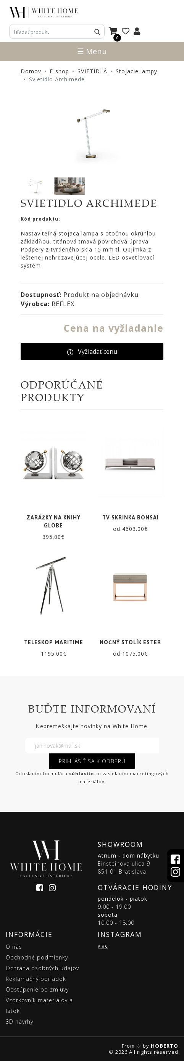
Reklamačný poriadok (36, 978)
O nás (14, 946)
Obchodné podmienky (37, 957)
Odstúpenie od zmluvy (37, 989)
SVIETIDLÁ (92, 71)
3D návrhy (19, 1021)
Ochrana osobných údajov (42, 968)
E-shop (59, 71)
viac (103, 946)
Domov (31, 71)
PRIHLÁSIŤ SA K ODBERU (92, 761)
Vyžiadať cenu (91, 351)
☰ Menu (92, 51)
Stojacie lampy (136, 71)
